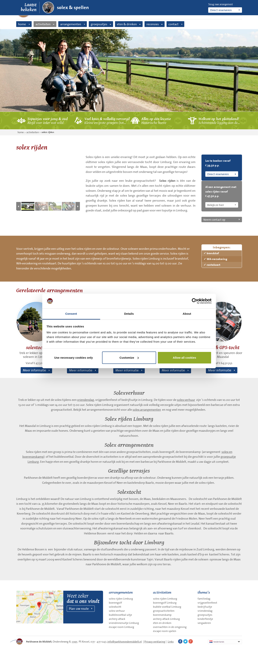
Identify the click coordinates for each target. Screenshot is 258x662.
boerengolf (115, 603)
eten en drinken (162, 623)
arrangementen (70, 24)
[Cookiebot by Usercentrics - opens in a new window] (194, 301)
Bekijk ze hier (215, 205)
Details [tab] (129, 313)
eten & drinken (127, 24)
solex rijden (47, 132)
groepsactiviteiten (163, 611)
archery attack (117, 619)
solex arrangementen (147, 409)
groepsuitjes (99, 24)
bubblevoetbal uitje (120, 615)
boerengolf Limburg (165, 603)
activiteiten (43, 24)
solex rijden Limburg (121, 598)
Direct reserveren (221, 10)
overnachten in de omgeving (170, 627)
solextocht (115, 607)
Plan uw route (79, 608)
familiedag (204, 598)
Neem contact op (214, 219)
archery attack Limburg (166, 619)
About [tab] (187, 313)
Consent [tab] (71, 313)
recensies (152, 24)
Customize (129, 357)
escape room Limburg (121, 627)
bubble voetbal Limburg (167, 607)
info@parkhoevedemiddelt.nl (124, 641)
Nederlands (216, 641)
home (22, 24)
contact (173, 24)
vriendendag (85, 399)
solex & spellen (73, 7)
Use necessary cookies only (73, 357)
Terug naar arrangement (220, 4)
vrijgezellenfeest (207, 603)
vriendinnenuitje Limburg (124, 623)
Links (171, 641)
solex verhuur (186, 399)
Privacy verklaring (154, 641)
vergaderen (204, 623)
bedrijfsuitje (205, 607)
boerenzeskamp (162, 615)
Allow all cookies (184, 357)
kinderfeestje (205, 619)
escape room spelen (164, 631)
